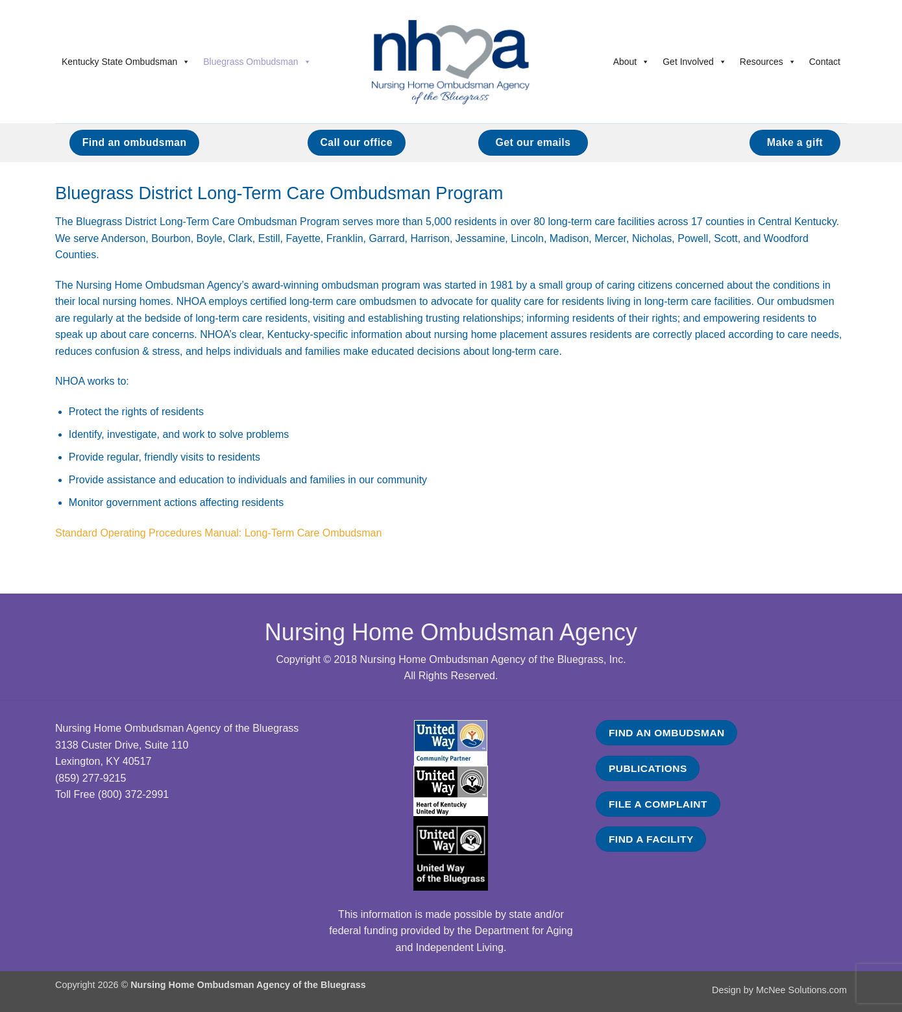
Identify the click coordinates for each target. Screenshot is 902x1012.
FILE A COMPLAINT (658, 804)
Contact (824, 61)
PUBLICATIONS (648, 768)
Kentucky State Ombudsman (126, 62)
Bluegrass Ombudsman (257, 62)
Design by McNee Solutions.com (779, 990)
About (631, 62)
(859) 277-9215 (90, 778)
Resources (768, 62)
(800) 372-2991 (133, 794)
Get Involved (695, 62)
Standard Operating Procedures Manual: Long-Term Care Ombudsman (218, 532)
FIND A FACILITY (651, 839)
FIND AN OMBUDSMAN (667, 732)
